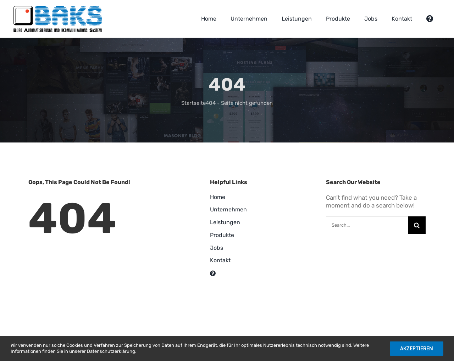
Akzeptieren (416, 348)
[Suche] (417, 225)
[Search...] (367, 225)
